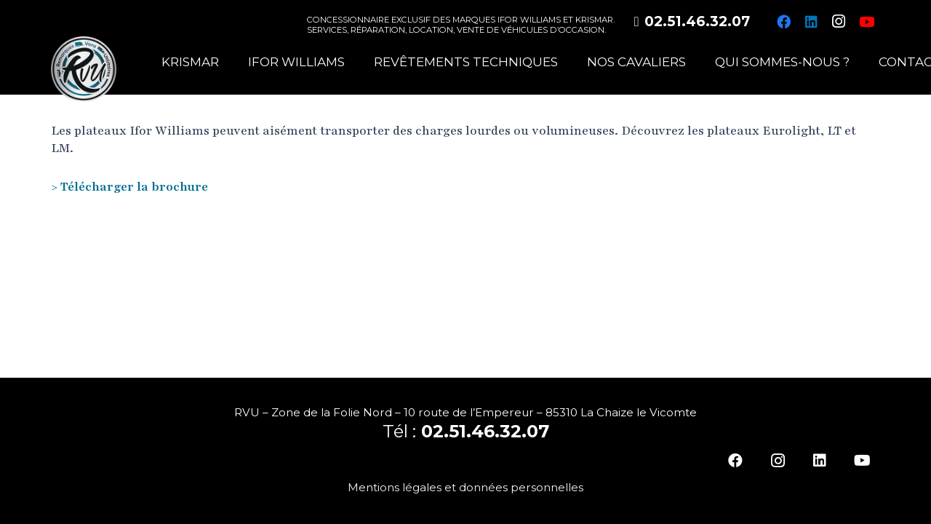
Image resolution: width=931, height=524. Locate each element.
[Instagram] (838, 22)
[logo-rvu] (83, 69)
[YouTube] (866, 22)
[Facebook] (783, 22)
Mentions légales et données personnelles (465, 487)
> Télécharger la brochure (129, 186)
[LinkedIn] (811, 22)
